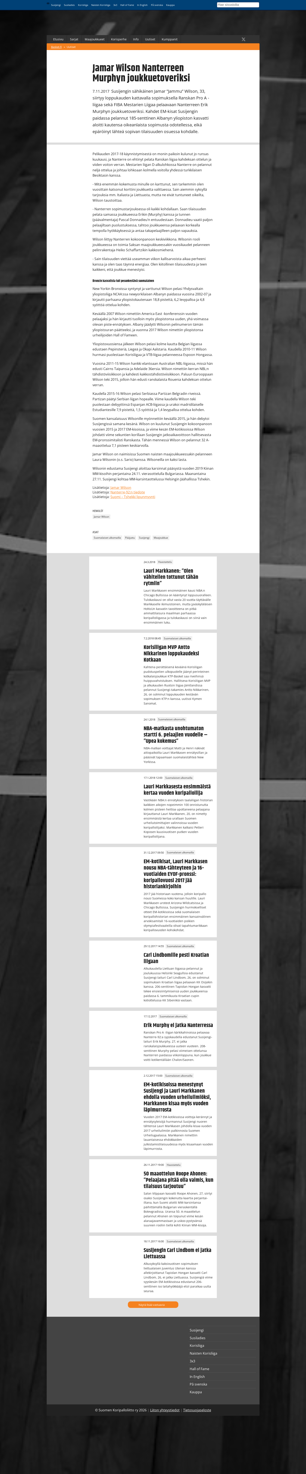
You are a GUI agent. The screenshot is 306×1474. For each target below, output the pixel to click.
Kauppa (170, 5)
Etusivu (58, 39)
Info (136, 39)
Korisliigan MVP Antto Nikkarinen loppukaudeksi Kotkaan (171, 653)
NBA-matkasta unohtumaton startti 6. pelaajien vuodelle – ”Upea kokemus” (176, 735)
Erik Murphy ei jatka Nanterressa (178, 1025)
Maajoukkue (161, 538)
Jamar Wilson (120, 487)
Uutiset (150, 39)
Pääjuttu (130, 538)
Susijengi (56, 5)
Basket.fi (56, 47)
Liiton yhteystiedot (165, 1410)
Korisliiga (83, 5)
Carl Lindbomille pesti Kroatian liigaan (176, 958)
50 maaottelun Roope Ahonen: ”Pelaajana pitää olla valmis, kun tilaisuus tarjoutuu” (178, 1180)
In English (142, 5)
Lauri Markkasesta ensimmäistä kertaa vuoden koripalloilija (177, 789)
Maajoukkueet (95, 39)
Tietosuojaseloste (197, 1410)
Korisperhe (119, 39)
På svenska (157, 5)
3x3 (115, 5)
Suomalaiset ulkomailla (107, 538)
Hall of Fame (127, 5)
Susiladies (69, 5)
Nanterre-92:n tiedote (127, 492)
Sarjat (74, 39)
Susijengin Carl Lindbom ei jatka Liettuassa (177, 1253)
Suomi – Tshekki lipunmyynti (132, 496)
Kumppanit (170, 39)
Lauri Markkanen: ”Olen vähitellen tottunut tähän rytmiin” (171, 577)
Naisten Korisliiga (100, 5)
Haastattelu (165, 562)
